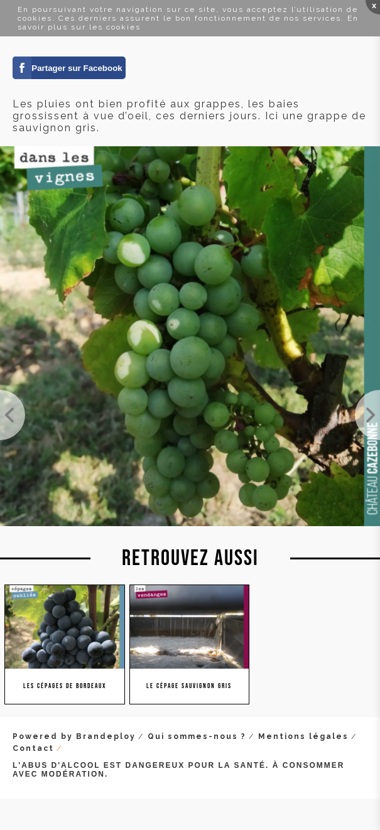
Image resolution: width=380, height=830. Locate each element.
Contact (33, 748)
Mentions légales (303, 736)
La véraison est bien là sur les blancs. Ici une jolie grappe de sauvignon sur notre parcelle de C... (12, 415)
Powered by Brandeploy (74, 736)
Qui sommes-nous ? (197, 736)
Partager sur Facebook (76, 68)
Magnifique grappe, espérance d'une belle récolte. (367, 415)
